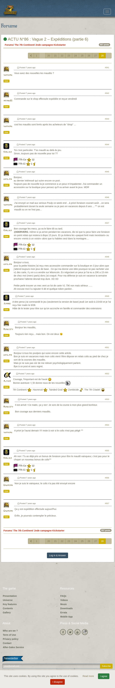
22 (62, 55)
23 (69, 55)
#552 (107, 374)
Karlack (7, 152)
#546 (107, 197)
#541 (107, 68)
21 (55, 55)
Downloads (66, 608)
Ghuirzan (8, 485)
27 (95, 55)
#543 (107, 119)
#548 (107, 257)
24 (75, 55)
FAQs (63, 596)
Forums (9, 45)
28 (102, 55)
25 (82, 55)
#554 (107, 425)
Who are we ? (10, 630)
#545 (107, 172)
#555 (107, 451)
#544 (107, 145)
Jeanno (6, 303)
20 (48, 55)
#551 (107, 347)
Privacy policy (10, 639)
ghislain (7, 179)
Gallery (7, 612)
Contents (8, 608)
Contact (7, 643)
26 (89, 55)
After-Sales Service (13, 647)
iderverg (7, 75)
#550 (107, 322)
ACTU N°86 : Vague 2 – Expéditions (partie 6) (45, 39)
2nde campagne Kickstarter (51, 45)
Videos (64, 600)
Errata (63, 612)
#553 (107, 399)
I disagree (57, 682)
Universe (8, 600)
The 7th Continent (24, 45)
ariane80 (7, 100)
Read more (89, 676)
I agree (103, 676)
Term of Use (9, 635)
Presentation (10, 596)
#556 (107, 478)
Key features (10, 604)
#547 (107, 223)
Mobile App (66, 616)
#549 (107, 296)
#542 (107, 93)
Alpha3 (7, 381)
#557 (107, 503)
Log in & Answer (57, 555)
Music (63, 604)
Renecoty (8, 329)
